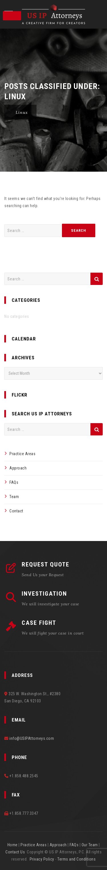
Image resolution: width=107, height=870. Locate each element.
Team (14, 496)
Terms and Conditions (76, 859)
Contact (16, 511)
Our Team (90, 845)
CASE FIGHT (39, 622)
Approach (18, 468)
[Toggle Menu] (12, 15)
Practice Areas (22, 453)
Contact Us (15, 852)
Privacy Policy (42, 859)
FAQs (13, 482)
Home (12, 845)
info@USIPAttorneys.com (31, 738)
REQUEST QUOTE (45, 564)
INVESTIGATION (44, 593)
